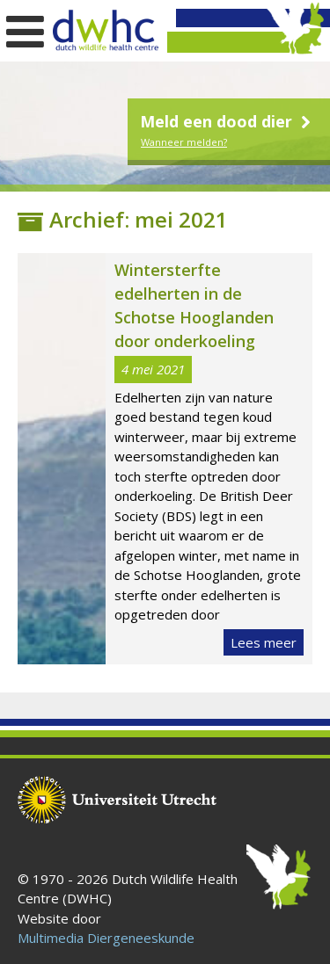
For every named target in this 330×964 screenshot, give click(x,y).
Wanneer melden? (184, 142)
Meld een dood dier (227, 121)
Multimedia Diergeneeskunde (106, 937)
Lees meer (264, 642)
